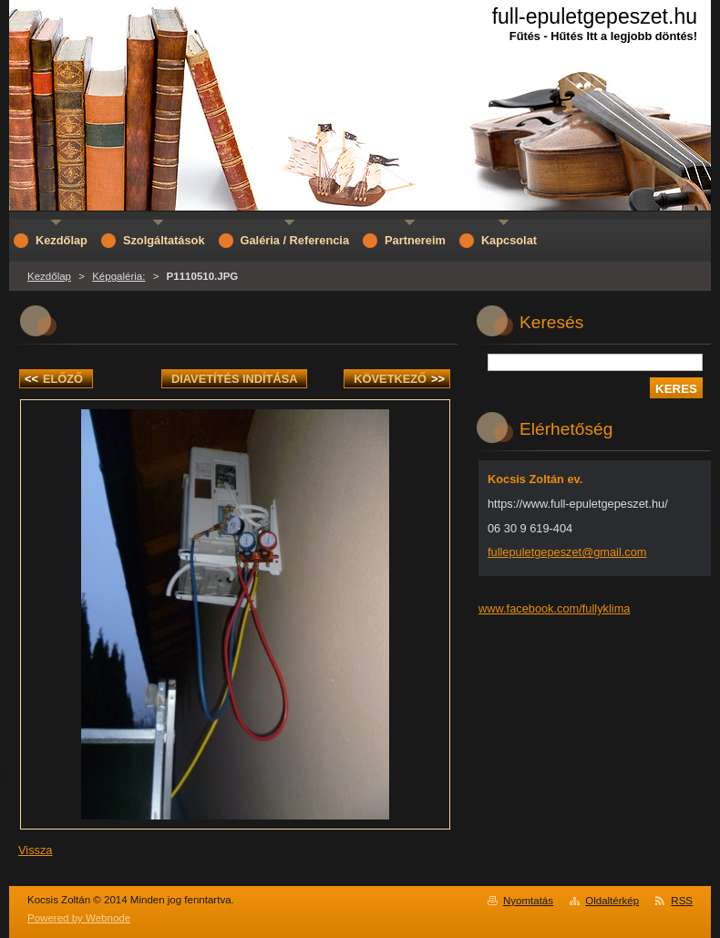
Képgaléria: (118, 276)
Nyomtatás (528, 900)
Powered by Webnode (78, 917)
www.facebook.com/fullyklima (554, 608)
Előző (54, 379)
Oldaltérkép (612, 900)
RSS (682, 900)
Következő (399, 379)
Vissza (35, 850)
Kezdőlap (49, 276)
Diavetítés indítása (234, 379)
